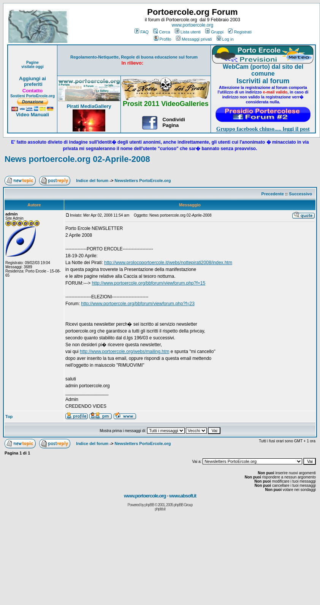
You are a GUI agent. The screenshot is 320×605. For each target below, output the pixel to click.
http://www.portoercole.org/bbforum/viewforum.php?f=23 (138, 303)
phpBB (149, 505)
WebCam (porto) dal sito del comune (263, 70)
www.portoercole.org (192, 25)
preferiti (32, 84)
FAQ (142, 32)
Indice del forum (92, 180)
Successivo (300, 194)
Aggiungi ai (32, 78)
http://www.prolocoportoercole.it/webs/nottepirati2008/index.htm (168, 262)
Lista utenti (188, 32)
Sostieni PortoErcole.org (32, 96)
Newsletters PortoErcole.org (143, 180)
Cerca (161, 32)
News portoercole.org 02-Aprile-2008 (77, 159)
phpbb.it (160, 509)
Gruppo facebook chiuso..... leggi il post (263, 129)
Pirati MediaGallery (89, 106)
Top (9, 416)
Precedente (272, 194)
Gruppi (214, 32)
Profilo (162, 39)
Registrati (239, 32)
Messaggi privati (194, 39)
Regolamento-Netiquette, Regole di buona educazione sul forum (134, 57)
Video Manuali (32, 114)
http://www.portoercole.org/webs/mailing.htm (124, 351)
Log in (225, 39)
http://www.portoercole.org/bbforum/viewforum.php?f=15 (149, 283)
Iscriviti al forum (262, 81)
